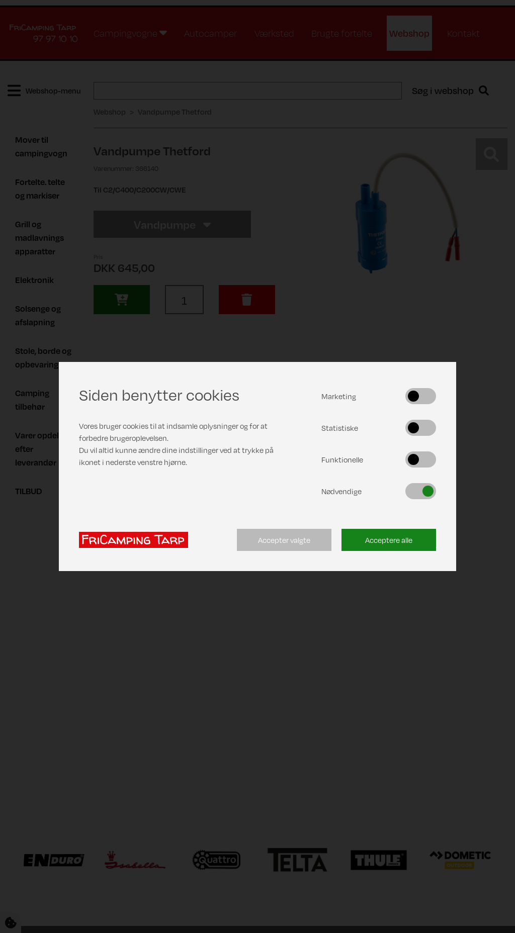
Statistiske (339, 428)
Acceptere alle (388, 540)
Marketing (338, 396)
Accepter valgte (284, 540)
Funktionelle (342, 459)
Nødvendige (341, 491)
